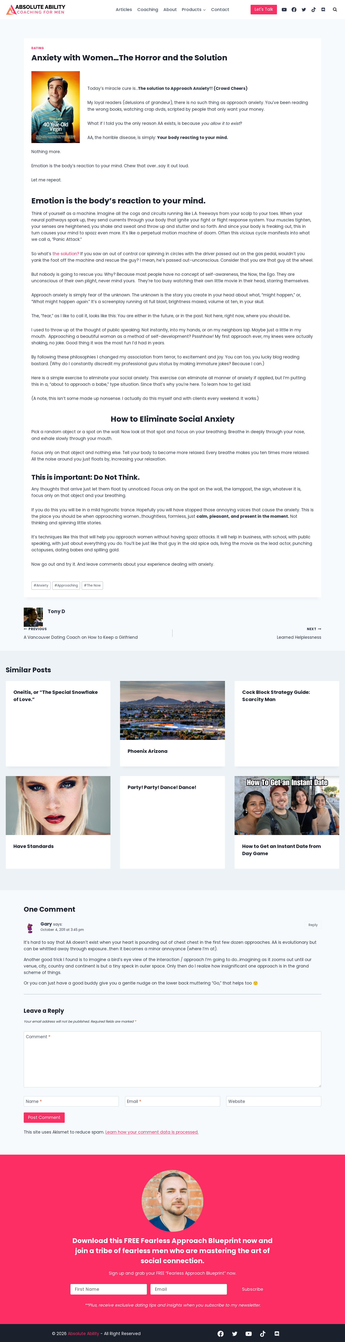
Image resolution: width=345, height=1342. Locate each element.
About (170, 9)
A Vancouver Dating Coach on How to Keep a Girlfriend (96, 633)
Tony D (56, 611)
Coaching (147, 9)
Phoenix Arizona (147, 751)
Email (134, 1101)
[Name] (71, 1101)
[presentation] (172, 710)
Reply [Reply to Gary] (313, 924)
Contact (220, 9)
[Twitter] (304, 10)
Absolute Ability (84, 1332)
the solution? (65, 254)
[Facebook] (294, 10)
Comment (38, 1037)
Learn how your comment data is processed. (151, 1132)
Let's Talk (264, 9)
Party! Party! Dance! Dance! (162, 787)
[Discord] (323, 10)
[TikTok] (313, 10)
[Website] (273, 1101)
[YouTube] (284, 10)
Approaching (66, 585)
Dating (37, 48)
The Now (92, 585)
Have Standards (33, 846)
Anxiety (41, 585)
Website (236, 1101)
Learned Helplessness (249, 633)
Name (34, 1101)
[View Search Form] (335, 9)
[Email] (172, 1101)
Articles (124, 9)
